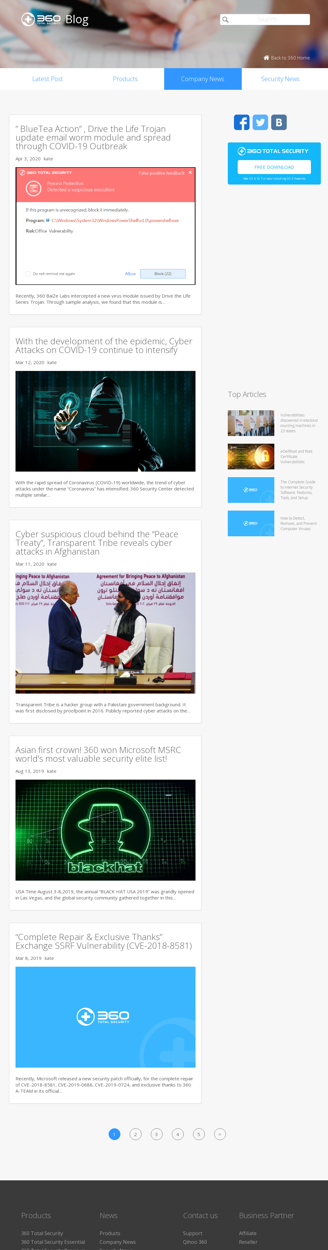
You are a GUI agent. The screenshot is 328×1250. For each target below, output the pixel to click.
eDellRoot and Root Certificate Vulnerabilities (296, 456)
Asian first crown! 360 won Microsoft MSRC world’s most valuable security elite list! (98, 754)
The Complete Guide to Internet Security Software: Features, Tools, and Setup (298, 489)
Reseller (248, 1242)
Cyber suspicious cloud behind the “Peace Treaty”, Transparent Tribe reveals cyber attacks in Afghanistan (97, 542)
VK (279, 122)
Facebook (241, 122)
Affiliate (248, 1233)
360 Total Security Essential (53, 1242)
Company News (202, 79)
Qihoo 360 (195, 1242)
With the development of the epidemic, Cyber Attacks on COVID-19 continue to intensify (104, 345)
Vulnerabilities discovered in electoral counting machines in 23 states (299, 422)
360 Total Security (42, 1233)
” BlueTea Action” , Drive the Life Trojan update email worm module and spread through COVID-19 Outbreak (93, 137)
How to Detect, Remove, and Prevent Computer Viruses (299, 523)
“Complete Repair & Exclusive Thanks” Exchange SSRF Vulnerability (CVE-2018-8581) (104, 941)
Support (192, 1233)
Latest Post (47, 79)
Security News (280, 79)
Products (125, 79)
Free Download (274, 167)
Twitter (260, 122)
